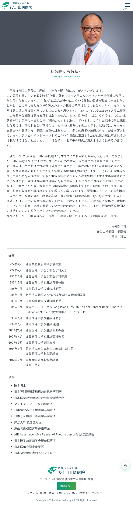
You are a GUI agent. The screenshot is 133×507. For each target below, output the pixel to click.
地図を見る (67, 485)
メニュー (127, 9)
